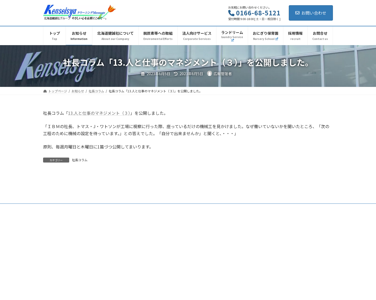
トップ (52, 197)
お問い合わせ (310, 13)
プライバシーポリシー (268, 197)
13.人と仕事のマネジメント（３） (99, 113)
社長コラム (79, 160)
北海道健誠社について (106, 197)
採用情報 (236, 197)
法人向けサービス (206, 197)
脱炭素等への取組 (171, 197)
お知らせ (74, 197)
